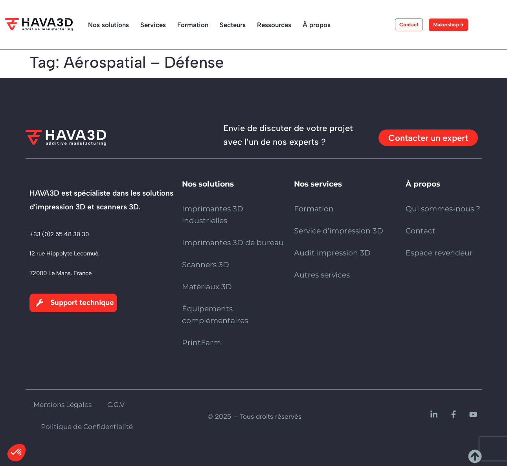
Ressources (274, 25)
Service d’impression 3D (338, 230)
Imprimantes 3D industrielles (212, 214)
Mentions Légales (62, 405)
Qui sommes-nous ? (443, 208)
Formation (192, 25)
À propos (317, 25)
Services (153, 25)
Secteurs (233, 25)
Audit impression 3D (332, 252)
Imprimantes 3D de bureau (233, 242)
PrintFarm (201, 342)
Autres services (322, 274)
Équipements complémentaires (215, 314)
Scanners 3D (205, 264)
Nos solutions (108, 25)
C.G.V (116, 405)
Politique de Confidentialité (87, 427)
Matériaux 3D (207, 286)
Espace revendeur (439, 252)
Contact (420, 230)
